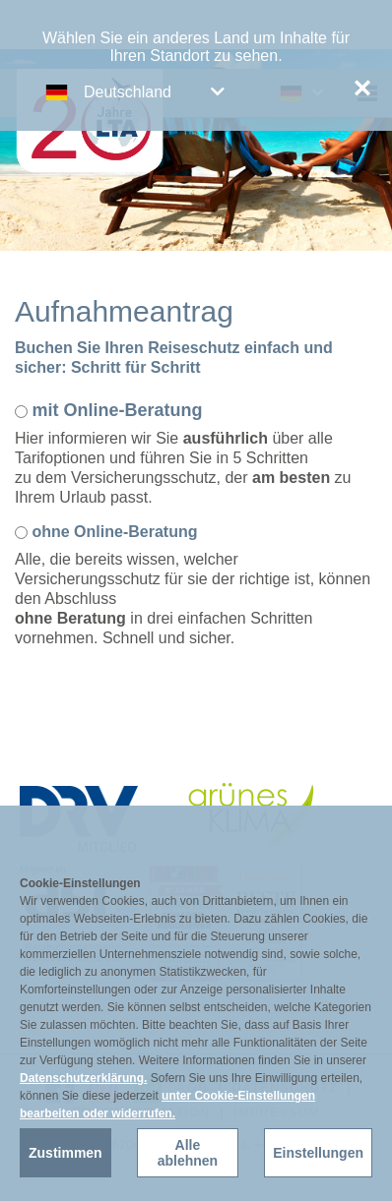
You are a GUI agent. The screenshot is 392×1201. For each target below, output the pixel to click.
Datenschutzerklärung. (83, 1078)
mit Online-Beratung (117, 410)
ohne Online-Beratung (114, 531)
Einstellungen (318, 1153)
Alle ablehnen (188, 1153)
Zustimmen (65, 1153)
